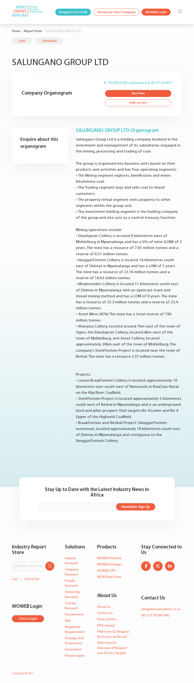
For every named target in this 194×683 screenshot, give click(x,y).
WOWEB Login (156, 12)
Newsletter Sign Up (137, 507)
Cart (22, 41)
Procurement (74, 614)
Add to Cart (138, 103)
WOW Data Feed (109, 577)
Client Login (28, 619)
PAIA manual (106, 625)
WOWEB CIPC (106, 571)
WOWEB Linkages (109, 564)
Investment (73, 649)
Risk (67, 621)
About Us (103, 607)
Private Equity (74, 656)
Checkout (49, 41)
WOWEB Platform (109, 558)
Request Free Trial (73, 12)
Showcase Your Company (116, 12)
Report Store (33, 31)
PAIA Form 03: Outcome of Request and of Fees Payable (112, 648)
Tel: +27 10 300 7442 (155, 615)
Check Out (31, 579)
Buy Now (138, 94)
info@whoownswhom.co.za (160, 609)
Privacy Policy (107, 619)
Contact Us (105, 613)
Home (16, 31)
